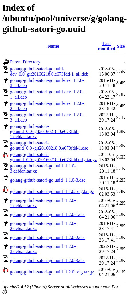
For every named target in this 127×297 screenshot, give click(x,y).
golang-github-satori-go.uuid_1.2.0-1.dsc (47, 214)
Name (53, 46)
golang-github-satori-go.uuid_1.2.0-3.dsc (47, 260)
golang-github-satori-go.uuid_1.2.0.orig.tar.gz (52, 271)
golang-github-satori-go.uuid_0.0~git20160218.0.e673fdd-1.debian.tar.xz (44, 131)
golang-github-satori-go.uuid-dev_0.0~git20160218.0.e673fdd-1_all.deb (49, 71)
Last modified (106, 46)
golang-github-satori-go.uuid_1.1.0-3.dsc (47, 180)
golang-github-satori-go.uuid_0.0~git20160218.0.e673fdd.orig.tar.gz (53, 157)
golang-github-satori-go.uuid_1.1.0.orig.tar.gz (52, 191)
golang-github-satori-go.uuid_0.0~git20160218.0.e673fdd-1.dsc (49, 145)
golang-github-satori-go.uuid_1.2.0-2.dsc (47, 237)
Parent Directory (25, 61)
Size (121, 46)
